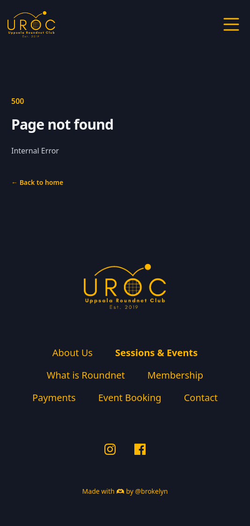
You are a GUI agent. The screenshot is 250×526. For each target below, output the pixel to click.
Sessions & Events (156, 352)
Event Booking (130, 397)
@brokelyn (151, 491)
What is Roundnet (86, 375)
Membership (175, 375)
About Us (72, 352)
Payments (54, 397)
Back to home (37, 182)
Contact (201, 397)
